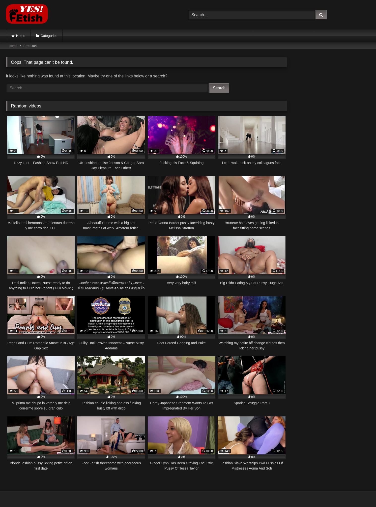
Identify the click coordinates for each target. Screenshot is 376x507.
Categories (49, 36)
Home (20, 36)
